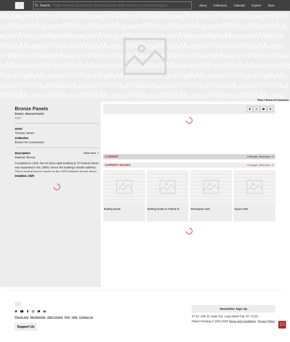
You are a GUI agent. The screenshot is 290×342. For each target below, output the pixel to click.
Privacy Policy (266, 321)
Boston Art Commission (29, 142)
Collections (220, 5)
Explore (256, 5)
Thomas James (24, 133)
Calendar (239, 5)
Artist (18, 128)
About (203, 5)
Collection (22, 138)
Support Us (25, 326)
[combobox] (53, 5)
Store (271, 5)
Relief (18, 118)
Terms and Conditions (242, 321)
